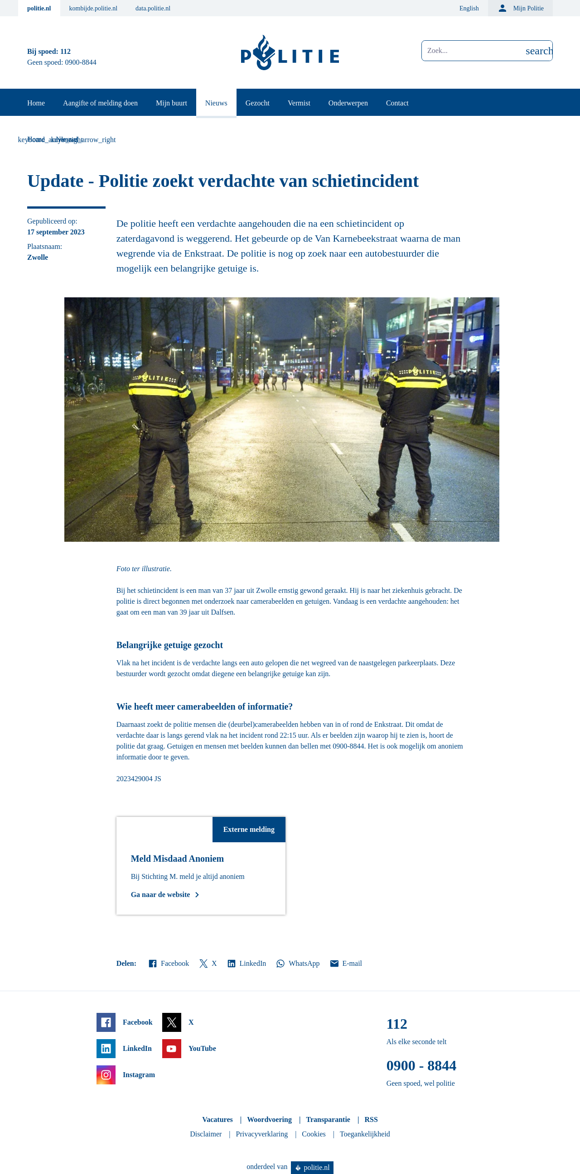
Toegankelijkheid (365, 1134)
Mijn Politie (520, 8)
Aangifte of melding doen (100, 103)
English (469, 8)
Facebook (168, 963)
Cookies (313, 1134)
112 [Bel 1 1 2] (65, 51)
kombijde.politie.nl (93, 8)
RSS (370, 1119)
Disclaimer (206, 1134)
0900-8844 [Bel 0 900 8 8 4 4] (81, 62)
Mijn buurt (171, 103)
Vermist (299, 103)
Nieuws (216, 103)
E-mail (345, 963)
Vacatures (217, 1119)
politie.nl (39, 8)
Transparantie (328, 1119)
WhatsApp (297, 963)
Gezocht (258, 103)
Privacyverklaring (262, 1134)
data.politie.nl (152, 8)
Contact (397, 103)
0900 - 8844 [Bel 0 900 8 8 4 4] (422, 1065)
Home (36, 103)
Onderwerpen (348, 103)
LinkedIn (246, 963)
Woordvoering (269, 1119)
